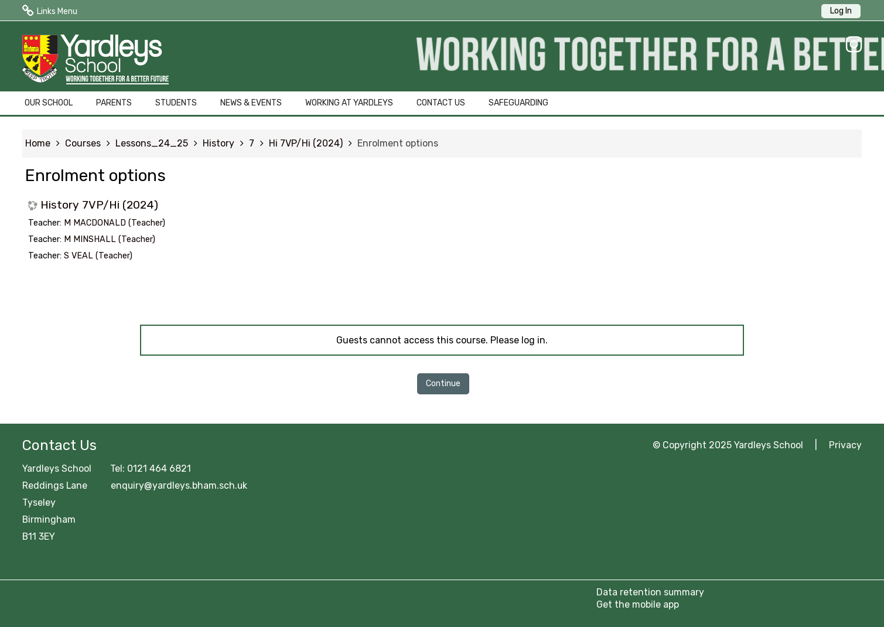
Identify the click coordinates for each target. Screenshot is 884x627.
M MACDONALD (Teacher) (114, 223)
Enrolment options (397, 143)
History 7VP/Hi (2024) (99, 204)
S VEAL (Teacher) (98, 256)
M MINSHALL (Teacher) (109, 239)
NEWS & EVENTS (251, 103)
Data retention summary (650, 592)
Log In (841, 11)
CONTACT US (441, 103)
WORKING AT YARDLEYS (349, 103)
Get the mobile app (637, 604)
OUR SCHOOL (49, 103)
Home (37, 143)
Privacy (845, 445)
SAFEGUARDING (518, 103)
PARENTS (114, 103)
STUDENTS (176, 103)
